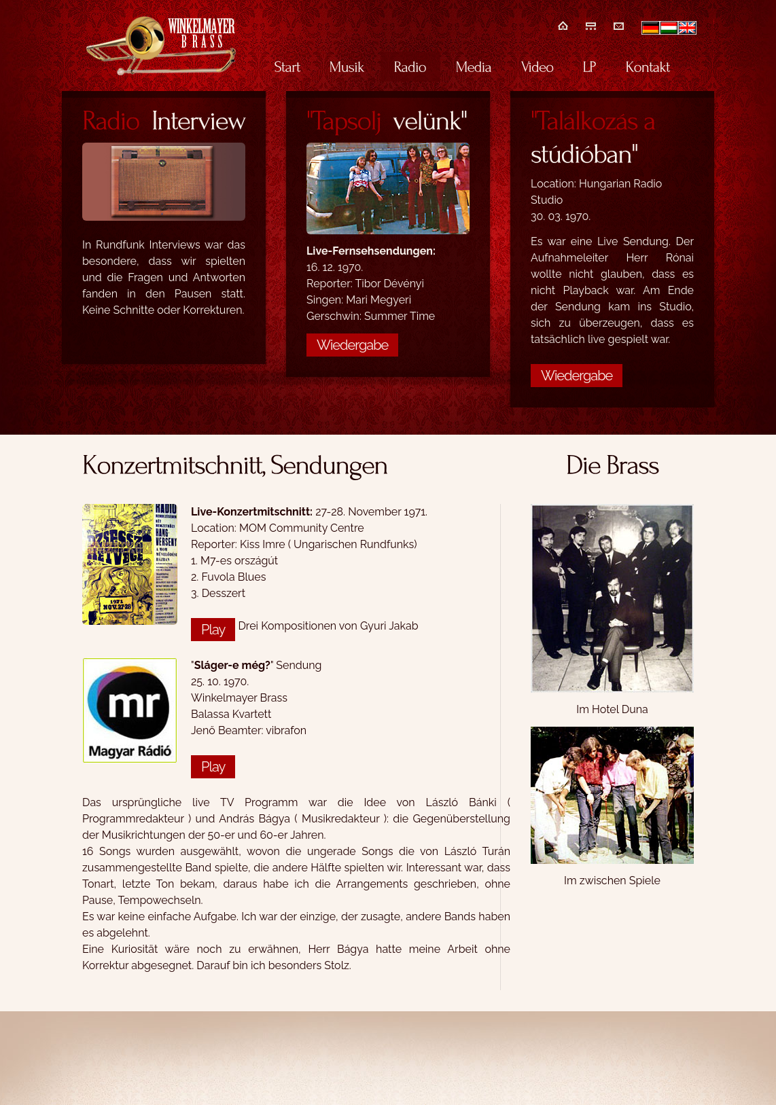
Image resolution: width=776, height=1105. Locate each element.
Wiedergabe (352, 345)
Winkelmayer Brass (161, 45)
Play (213, 629)
